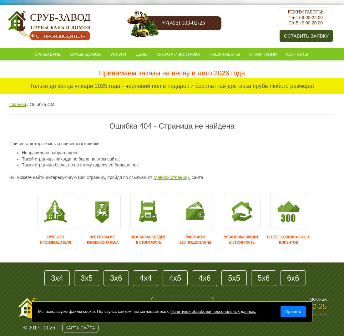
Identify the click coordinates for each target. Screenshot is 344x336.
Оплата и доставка (178, 54)
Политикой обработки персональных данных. (213, 311)
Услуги (118, 54)
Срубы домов (85, 54)
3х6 (116, 278)
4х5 (175, 278)
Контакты (297, 54)
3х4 (57, 278)
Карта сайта (80, 327)
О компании (263, 54)
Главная (17, 104)
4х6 (205, 278)
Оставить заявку (306, 35)
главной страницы (172, 177)
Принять (293, 311)
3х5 (87, 278)
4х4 (145, 278)
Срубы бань (47, 54)
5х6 (264, 278)
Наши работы (225, 54)
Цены (141, 54)
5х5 (234, 278)
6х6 (293, 278)
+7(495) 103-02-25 (183, 23)
